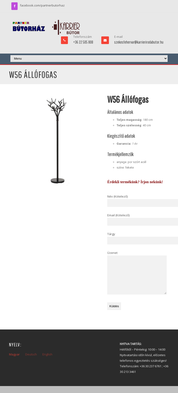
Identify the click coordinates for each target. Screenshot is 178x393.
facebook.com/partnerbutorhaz (42, 5)
